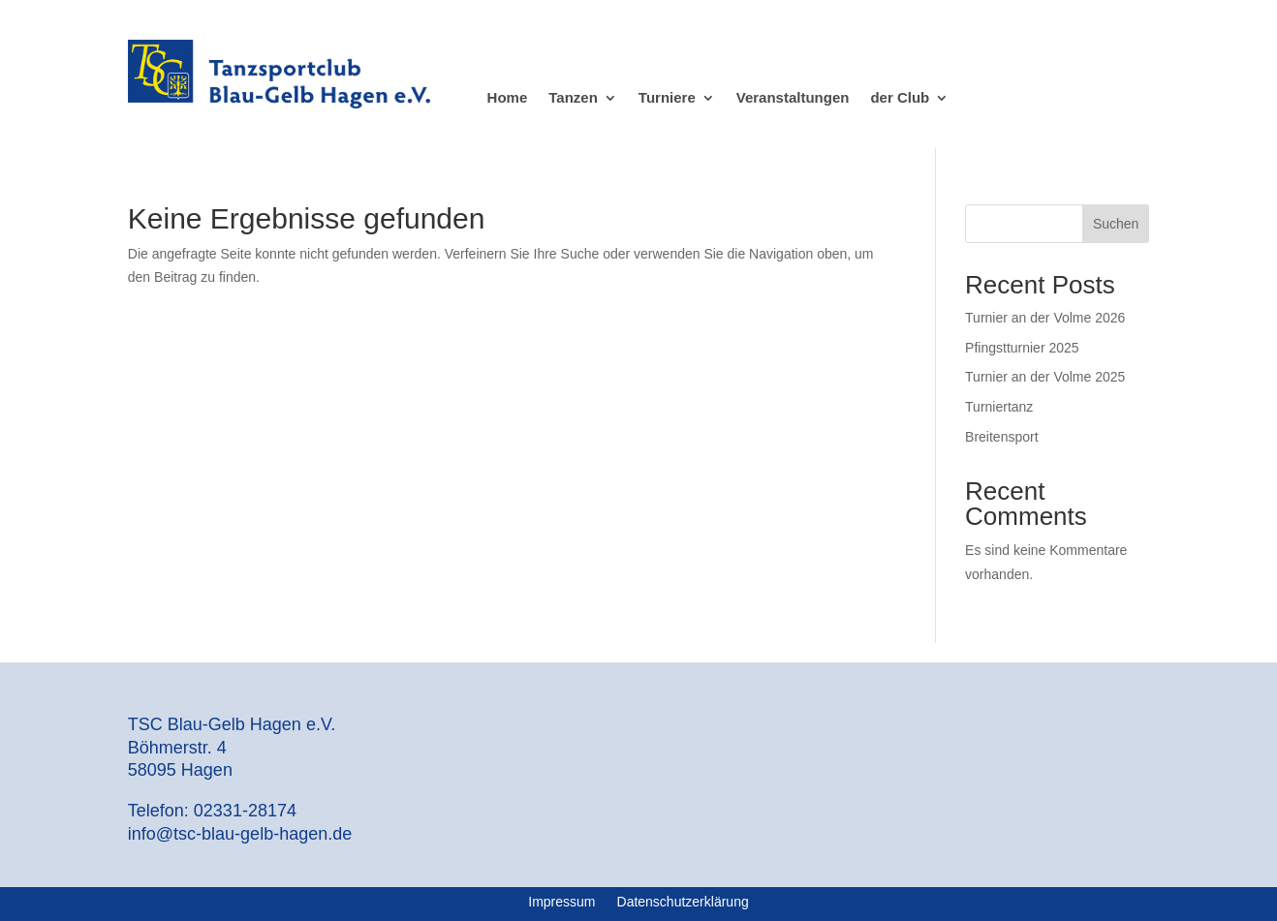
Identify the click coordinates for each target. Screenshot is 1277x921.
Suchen (1115, 223)
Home (507, 98)
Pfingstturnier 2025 (1022, 347)
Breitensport (1001, 437)
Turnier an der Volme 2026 (1045, 317)
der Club (899, 98)
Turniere (667, 98)
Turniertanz (999, 406)
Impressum (561, 902)
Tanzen (573, 98)
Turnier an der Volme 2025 (1045, 376)
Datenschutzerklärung (683, 902)
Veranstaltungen (793, 98)
